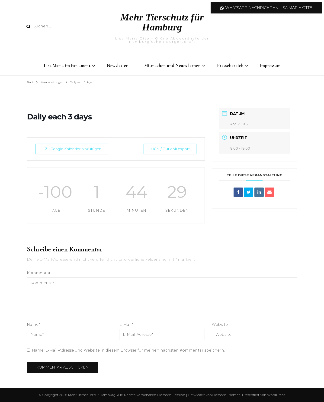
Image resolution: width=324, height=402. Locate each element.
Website (220, 324)
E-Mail (126, 324)
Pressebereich (230, 65)
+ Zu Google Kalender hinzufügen (71, 149)
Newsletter (117, 65)
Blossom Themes (226, 395)
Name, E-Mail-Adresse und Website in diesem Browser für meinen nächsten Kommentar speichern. (128, 350)
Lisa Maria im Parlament (67, 65)
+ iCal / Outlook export (170, 149)
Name (33, 324)
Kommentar (39, 273)
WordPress (276, 395)
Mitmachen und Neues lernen (172, 65)
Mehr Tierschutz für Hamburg (162, 22)
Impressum (270, 65)
